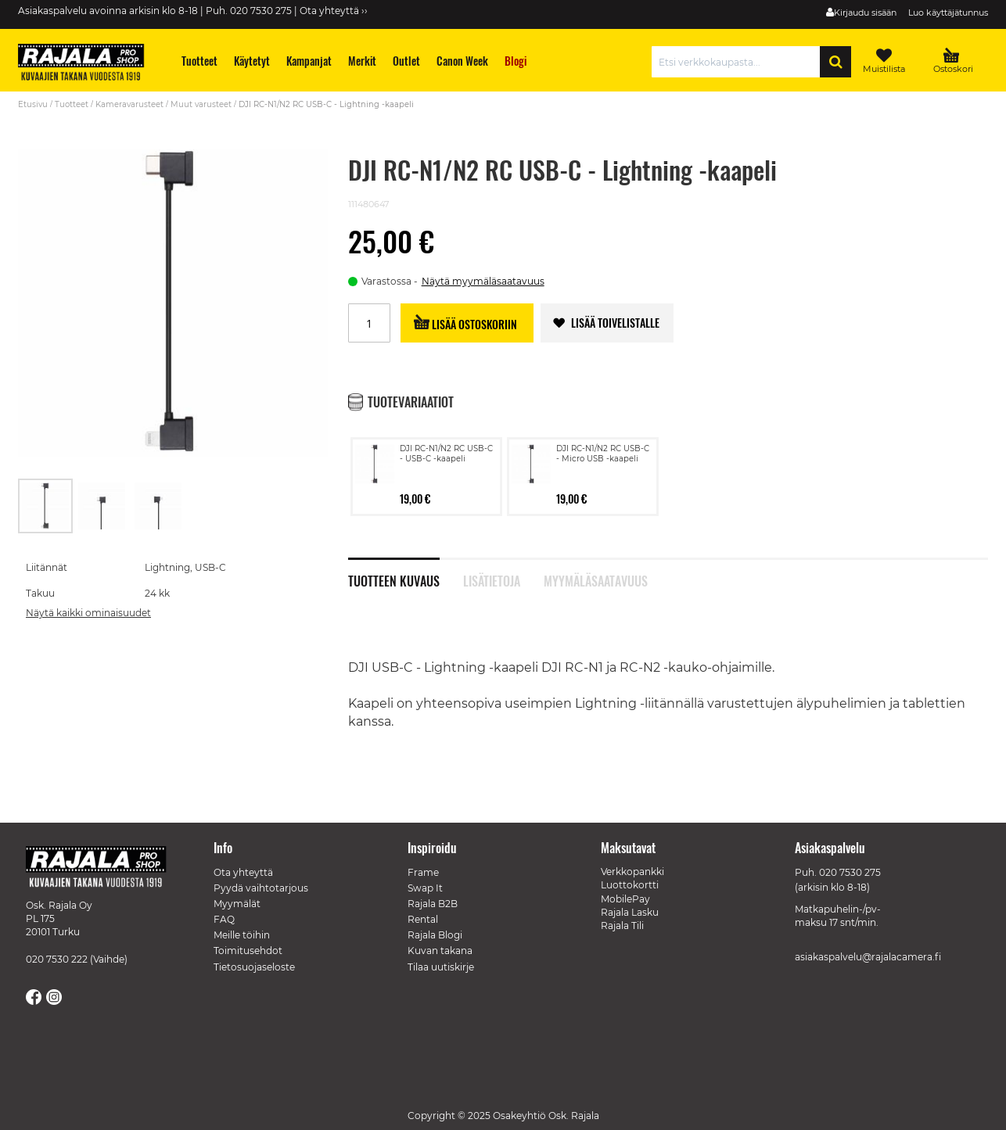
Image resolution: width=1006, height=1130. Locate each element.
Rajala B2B (433, 903)
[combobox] (740, 61)
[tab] (405, 572)
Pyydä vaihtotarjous (261, 888)
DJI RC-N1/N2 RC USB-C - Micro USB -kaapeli (602, 453)
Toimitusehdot (248, 950)
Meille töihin (242, 935)
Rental (423, 919)
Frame (423, 872)
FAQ (224, 919)
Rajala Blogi (435, 935)
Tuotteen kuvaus (394, 579)
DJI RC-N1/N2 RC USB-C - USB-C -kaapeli (446, 453)
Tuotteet (71, 104)
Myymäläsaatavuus (596, 579)
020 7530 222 (57, 959)
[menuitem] (200, 60)
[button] (102, 506)
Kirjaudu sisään (865, 12)
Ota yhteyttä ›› (334, 10)
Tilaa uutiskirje (441, 967)
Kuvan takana (440, 950)
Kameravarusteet (129, 104)
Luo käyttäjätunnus (948, 12)
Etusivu (33, 104)
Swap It (425, 888)
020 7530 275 (850, 872)
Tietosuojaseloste (254, 967)
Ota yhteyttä (243, 872)
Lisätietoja (491, 579)
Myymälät (237, 903)
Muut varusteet (201, 104)
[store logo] (88, 64)
